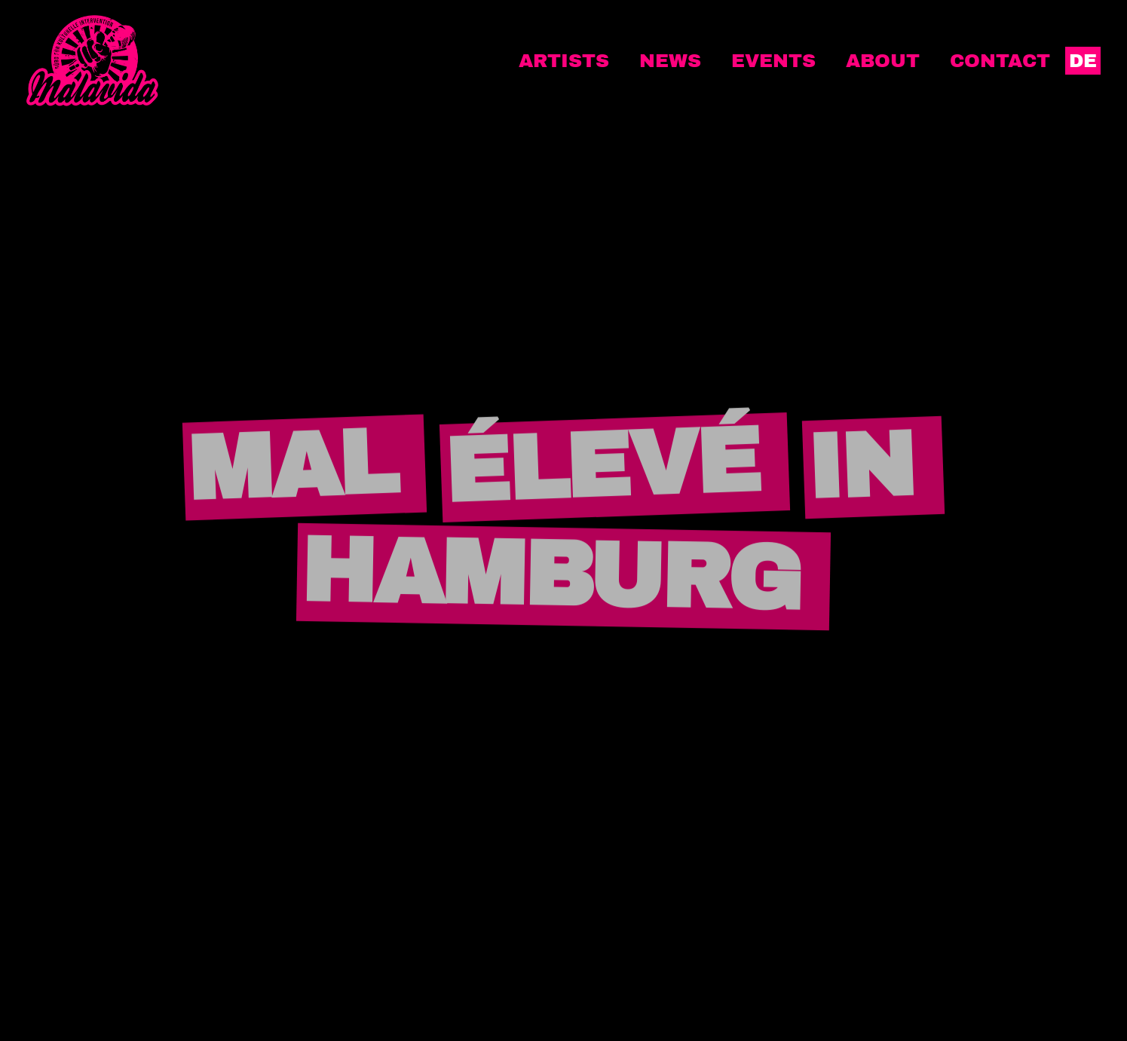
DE (1083, 60)
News (670, 60)
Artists (564, 60)
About (883, 60)
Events (773, 60)
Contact (1000, 60)
